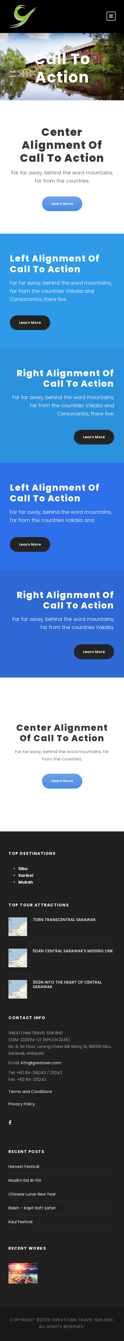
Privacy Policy (21, 1104)
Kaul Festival (20, 1222)
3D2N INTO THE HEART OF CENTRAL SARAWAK (67, 984)
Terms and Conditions (30, 1091)
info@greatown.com (42, 1063)
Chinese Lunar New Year (32, 1194)
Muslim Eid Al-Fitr (24, 1180)
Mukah (25, 882)
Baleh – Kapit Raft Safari (32, 1208)
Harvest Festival (23, 1166)
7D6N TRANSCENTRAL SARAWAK (64, 919)
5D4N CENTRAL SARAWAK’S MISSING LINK (73, 951)
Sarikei (25, 875)
